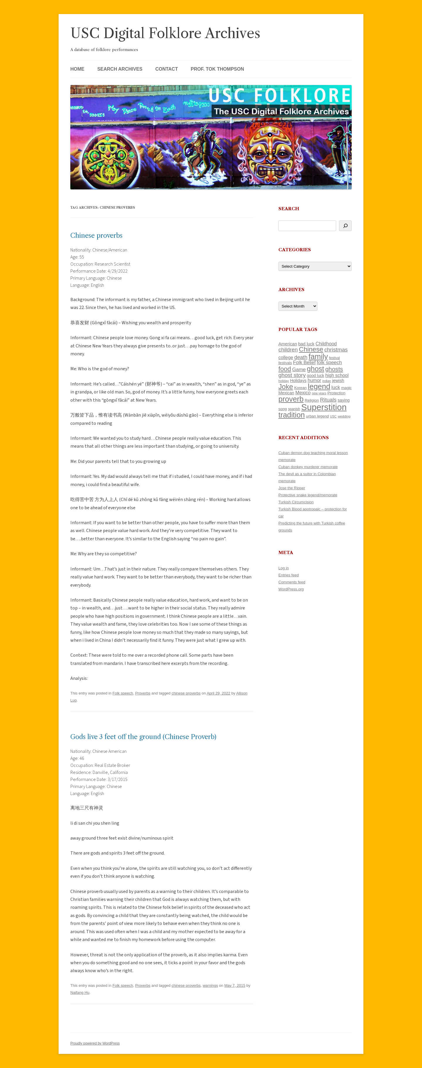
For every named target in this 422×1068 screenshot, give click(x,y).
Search (288, 208)
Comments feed (291, 582)
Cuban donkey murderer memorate (308, 467)
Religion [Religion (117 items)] (312, 400)
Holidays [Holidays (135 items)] (298, 380)
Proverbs (142, 693)
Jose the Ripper (291, 488)
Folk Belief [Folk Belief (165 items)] (304, 362)
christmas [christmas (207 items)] (336, 350)
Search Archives (119, 69)
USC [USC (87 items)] (333, 416)
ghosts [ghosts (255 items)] (334, 369)
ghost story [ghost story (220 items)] (292, 375)
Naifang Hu (79, 992)
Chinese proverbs (96, 236)
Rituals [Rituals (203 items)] (328, 400)
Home (77, 69)
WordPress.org (291, 589)
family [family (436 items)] (318, 356)
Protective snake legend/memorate (307, 495)
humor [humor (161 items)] (314, 380)
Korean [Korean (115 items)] (300, 388)
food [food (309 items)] (284, 369)
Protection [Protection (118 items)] (336, 393)
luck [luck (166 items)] (335, 387)
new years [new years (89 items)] (319, 393)
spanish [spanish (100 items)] (294, 409)
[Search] (345, 225)
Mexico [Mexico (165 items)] (303, 392)
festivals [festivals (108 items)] (285, 363)
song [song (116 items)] (282, 409)
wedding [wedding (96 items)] (344, 416)
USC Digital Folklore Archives (165, 33)
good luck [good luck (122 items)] (315, 375)
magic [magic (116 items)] (346, 388)
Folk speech (123, 693)
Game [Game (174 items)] (299, 369)
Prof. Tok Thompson (217, 69)
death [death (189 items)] (300, 357)
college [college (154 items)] (285, 357)
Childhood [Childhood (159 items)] (326, 343)
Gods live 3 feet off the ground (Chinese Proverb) (143, 737)
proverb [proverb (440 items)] (291, 399)
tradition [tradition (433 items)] (291, 415)
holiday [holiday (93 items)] (283, 381)
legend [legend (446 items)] (319, 386)
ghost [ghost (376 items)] (315, 369)
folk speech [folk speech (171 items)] (329, 362)
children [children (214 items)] (288, 350)
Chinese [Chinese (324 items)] (311, 349)
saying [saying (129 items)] (344, 400)
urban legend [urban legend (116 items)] (317, 416)
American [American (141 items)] (287, 343)
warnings (210, 985)
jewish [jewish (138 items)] (338, 380)
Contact (166, 69)
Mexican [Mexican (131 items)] (286, 392)
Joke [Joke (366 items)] (285, 386)
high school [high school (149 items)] (336, 375)
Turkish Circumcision (296, 502)
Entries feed (288, 575)
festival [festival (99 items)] (334, 358)
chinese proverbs (185, 693)
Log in (283, 568)
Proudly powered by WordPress (95, 1043)
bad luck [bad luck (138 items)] (306, 344)
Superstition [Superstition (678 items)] (324, 407)
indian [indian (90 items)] (326, 381)
